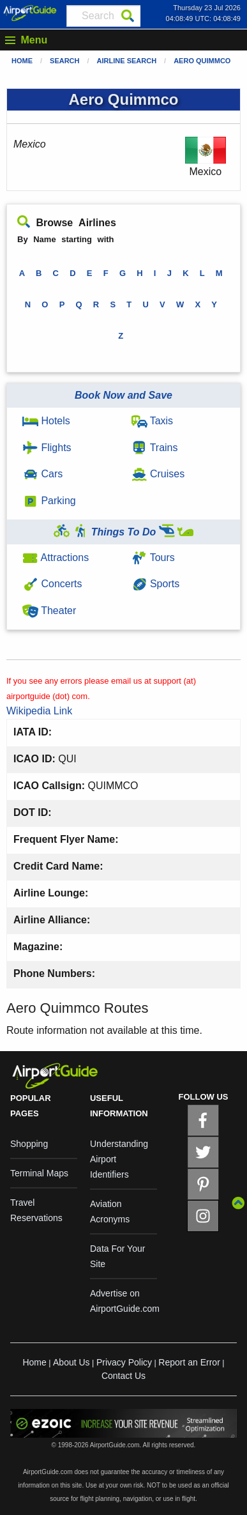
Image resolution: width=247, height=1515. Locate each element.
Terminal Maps (39, 1173)
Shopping (29, 1144)
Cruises (158, 473)
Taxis (152, 420)
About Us (71, 1362)
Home (22, 61)
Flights (46, 447)
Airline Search (127, 61)
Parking (49, 500)
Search (64, 61)
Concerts (52, 583)
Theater (49, 610)
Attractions (55, 557)
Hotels (46, 420)
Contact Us (123, 1376)
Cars (42, 473)
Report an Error (189, 1362)
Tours (153, 557)
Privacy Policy (124, 1362)
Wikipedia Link (39, 710)
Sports (155, 583)
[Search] (127, 16)
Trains (154, 447)
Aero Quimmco (202, 61)
